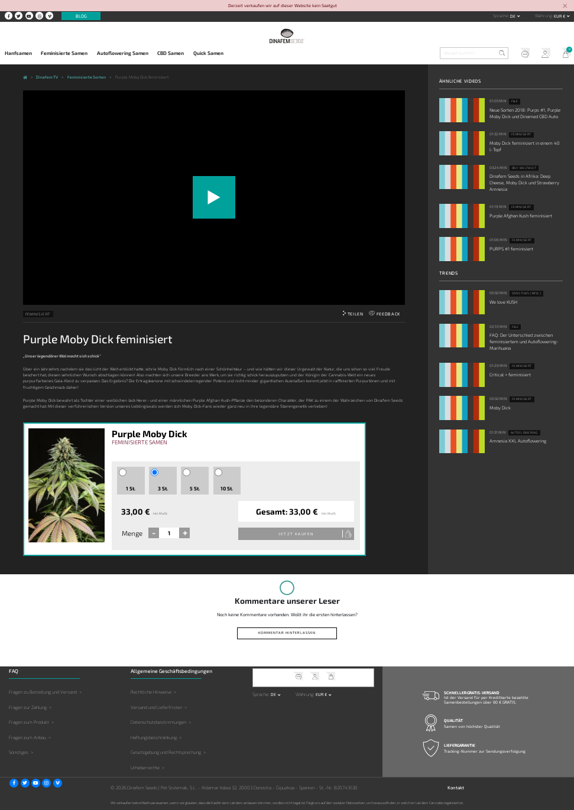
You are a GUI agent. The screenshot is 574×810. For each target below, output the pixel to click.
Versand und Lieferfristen (156, 707)
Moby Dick (500, 408)
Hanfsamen (18, 53)
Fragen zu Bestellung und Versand (43, 692)
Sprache (500, 15)
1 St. (130, 489)
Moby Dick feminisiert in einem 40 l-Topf (524, 146)
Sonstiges (18, 752)
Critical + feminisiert (510, 375)
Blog (81, 16)
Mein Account (543, 54)
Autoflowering (524, 432)
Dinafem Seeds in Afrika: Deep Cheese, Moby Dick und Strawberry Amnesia (524, 182)
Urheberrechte (145, 767)
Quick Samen (208, 53)
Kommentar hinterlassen (287, 632)
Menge (132, 533)
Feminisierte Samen (64, 53)
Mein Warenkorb (563, 54)
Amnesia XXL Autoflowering (517, 441)
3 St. (163, 489)
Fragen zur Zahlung (28, 707)
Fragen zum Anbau (27, 737)
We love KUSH (503, 302)
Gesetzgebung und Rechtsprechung (166, 752)
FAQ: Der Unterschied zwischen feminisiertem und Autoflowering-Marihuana (524, 341)
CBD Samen (170, 53)
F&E (514, 101)
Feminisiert (38, 314)
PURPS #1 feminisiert (511, 249)
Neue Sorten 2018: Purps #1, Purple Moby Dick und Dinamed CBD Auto (524, 113)
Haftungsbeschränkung (154, 737)
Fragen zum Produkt (29, 722)
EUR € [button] (560, 16)
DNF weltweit (524, 168)
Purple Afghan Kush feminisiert (520, 216)
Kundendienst (522, 54)
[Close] (565, 6)
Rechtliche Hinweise (151, 692)
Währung (543, 15)
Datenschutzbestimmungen (158, 722)
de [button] (513, 16)
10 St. (226, 489)
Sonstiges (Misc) (526, 293)
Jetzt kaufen (295, 534)
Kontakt (455, 788)
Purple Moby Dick (149, 433)
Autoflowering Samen (122, 53)
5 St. (195, 489)
